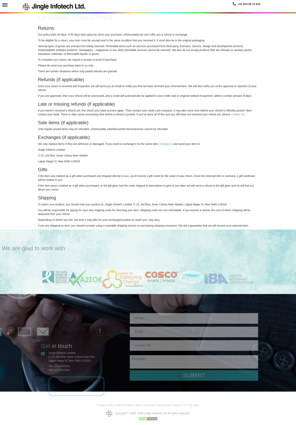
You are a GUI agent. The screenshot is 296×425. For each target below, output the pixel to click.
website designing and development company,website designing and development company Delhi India (76, 410)
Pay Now (193, 406)
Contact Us (237, 114)
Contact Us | (179, 406)
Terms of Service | (146, 406)
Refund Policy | (125, 406)
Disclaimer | (165, 406)
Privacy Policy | (106, 406)
